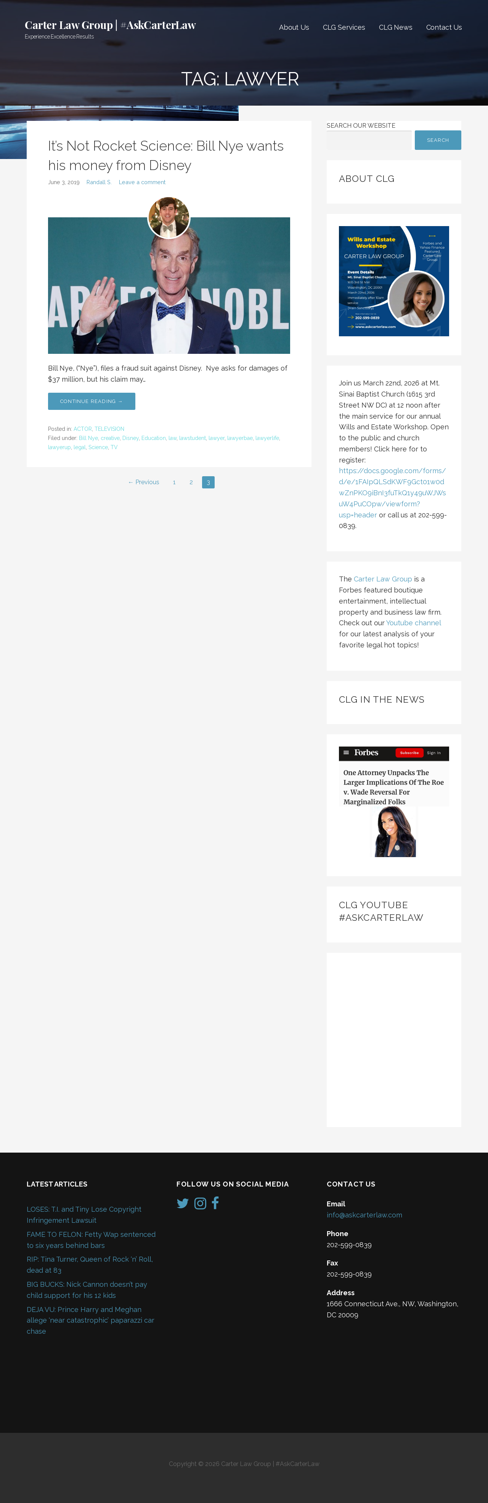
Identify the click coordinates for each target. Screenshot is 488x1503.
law (173, 438)
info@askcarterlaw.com (364, 1215)
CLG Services (344, 27)
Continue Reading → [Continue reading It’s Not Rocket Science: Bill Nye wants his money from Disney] (91, 401)
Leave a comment (142, 182)
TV (114, 447)
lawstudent (192, 438)
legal (80, 447)
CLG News (396, 27)
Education (153, 438)
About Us (294, 27)
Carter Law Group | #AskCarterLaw (110, 25)
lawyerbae (240, 438)
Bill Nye (88, 438)
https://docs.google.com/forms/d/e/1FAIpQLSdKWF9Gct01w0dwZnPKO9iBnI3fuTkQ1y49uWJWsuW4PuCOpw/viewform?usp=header (392, 493)
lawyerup (59, 447)
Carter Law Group (383, 579)
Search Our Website (361, 125)
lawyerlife (267, 438)
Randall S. (99, 182)
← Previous (143, 482)
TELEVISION (109, 429)
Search (438, 140)
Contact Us (444, 27)
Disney (130, 438)
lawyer (217, 438)
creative (110, 438)
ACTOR (83, 429)
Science (98, 447)
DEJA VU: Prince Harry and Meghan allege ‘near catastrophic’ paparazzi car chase (90, 1320)
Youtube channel (413, 623)
